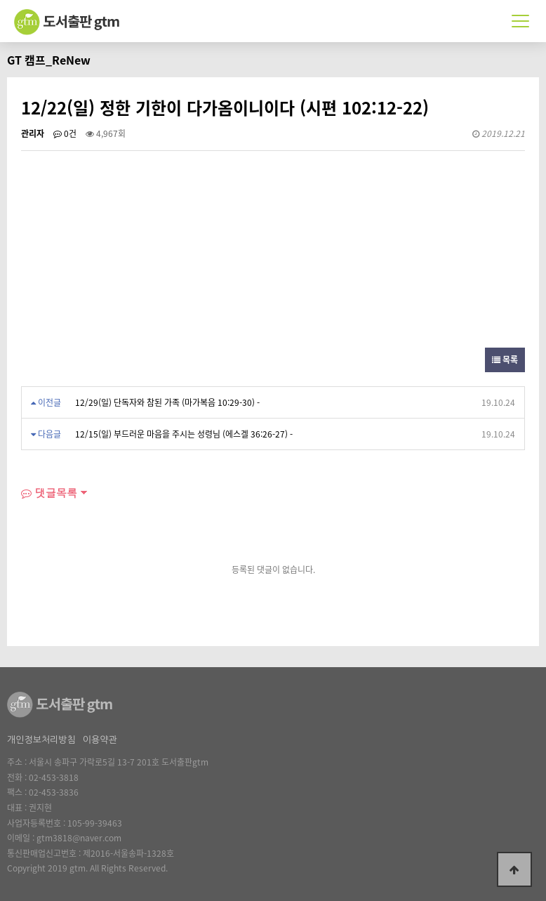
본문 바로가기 (0, 0)
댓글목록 (49, 492)
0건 (64, 133)
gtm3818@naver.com (78, 837)
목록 (505, 359)
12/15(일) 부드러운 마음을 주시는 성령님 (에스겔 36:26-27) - (184, 434)
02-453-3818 (54, 777)
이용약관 (100, 739)
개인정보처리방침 (41, 739)
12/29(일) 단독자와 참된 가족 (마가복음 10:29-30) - (167, 402)
